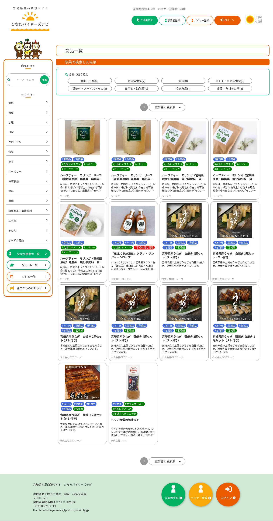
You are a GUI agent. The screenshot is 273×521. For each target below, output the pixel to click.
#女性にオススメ (71, 164)
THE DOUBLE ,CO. (120, 279)
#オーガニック (70, 169)
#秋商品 (192, 242)
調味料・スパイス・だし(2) (89, 88)
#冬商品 (78, 159)
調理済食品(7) (136, 81)
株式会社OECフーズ (172, 279)
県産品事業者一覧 (28, 254)
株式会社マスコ (119, 440)
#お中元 (129, 242)
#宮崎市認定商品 (144, 247)
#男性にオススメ (122, 408)
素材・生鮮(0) (90, 81)
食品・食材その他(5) (230, 88)
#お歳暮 (117, 242)
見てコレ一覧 (28, 265)
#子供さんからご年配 (124, 413)
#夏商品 (180, 242)
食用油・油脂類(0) (136, 88)
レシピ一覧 (28, 276)
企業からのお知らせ (28, 288)
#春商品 (66, 159)
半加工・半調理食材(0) (230, 81)
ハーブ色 (64, 196)
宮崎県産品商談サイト (62, 485)
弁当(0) (183, 81)
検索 (44, 80)
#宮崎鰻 (180, 247)
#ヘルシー (89, 164)
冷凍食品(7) (183, 88)
